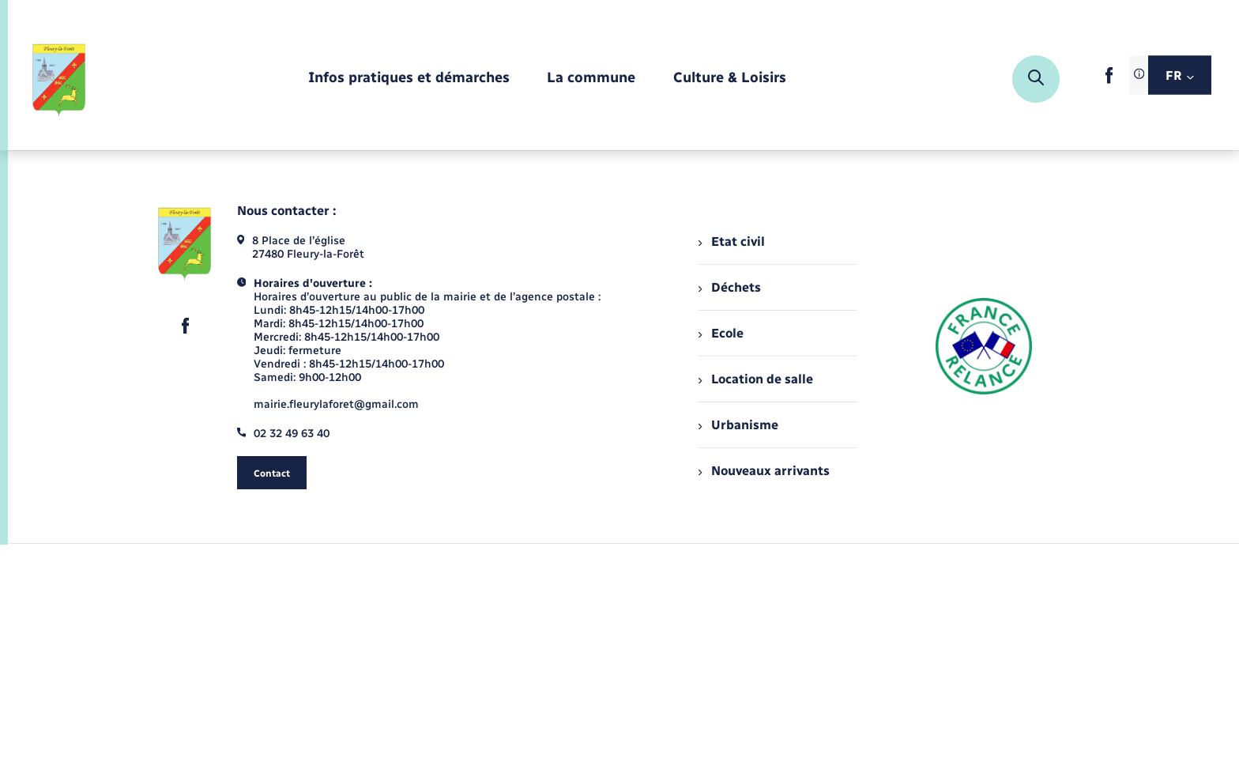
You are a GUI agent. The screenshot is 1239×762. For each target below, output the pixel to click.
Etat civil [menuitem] (731, 241)
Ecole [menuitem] (721, 333)
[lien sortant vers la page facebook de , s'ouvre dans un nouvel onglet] (1109, 80)
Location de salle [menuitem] (755, 379)
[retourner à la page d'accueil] (60, 79)
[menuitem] (409, 78)
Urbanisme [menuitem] (738, 424)
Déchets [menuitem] (729, 287)
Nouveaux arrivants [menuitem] (764, 470)
